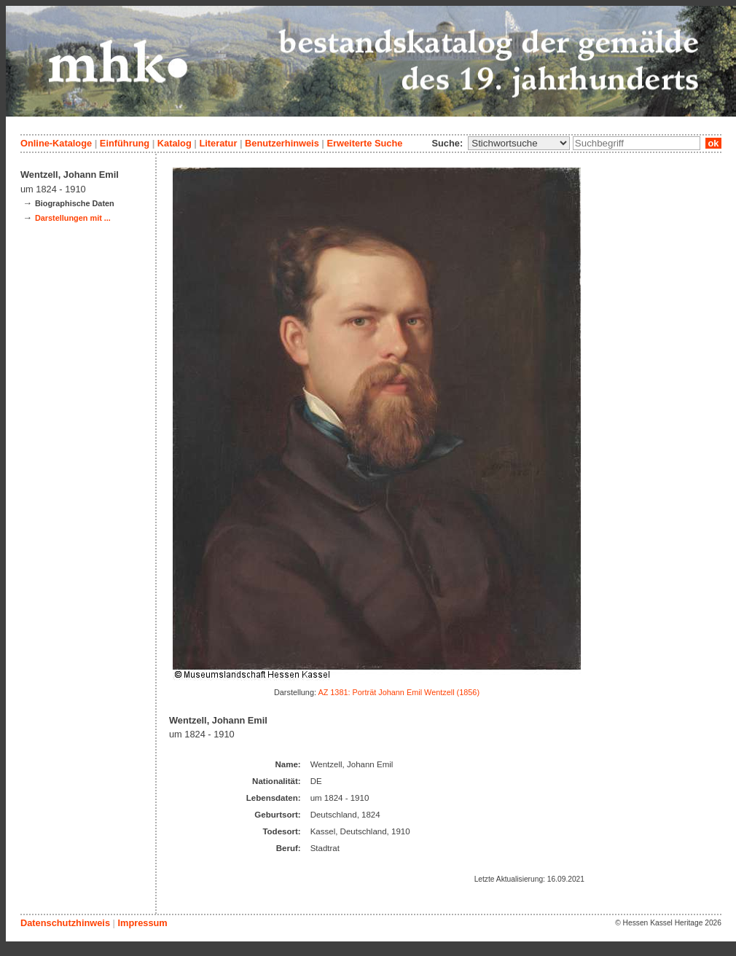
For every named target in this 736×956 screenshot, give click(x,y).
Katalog (174, 143)
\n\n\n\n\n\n (519, 143)
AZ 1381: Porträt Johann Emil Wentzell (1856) (398, 692)
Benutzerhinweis (282, 143)
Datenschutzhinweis (65, 922)
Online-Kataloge (56, 143)
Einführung (124, 143)
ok (713, 143)
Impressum (142, 922)
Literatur (218, 143)
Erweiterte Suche (364, 143)
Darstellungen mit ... (73, 217)
